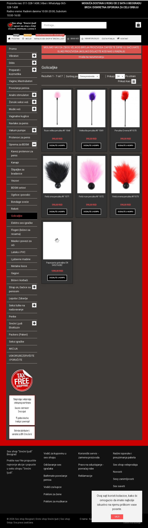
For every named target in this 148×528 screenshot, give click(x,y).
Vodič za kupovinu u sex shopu (55, 455)
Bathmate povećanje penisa (55, 477)
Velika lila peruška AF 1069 (91, 130)
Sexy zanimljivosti (123, 478)
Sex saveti (119, 486)
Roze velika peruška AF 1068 (57, 130)
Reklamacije (85, 475)
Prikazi (111, 76)
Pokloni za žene (53, 494)
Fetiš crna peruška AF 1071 (57, 196)
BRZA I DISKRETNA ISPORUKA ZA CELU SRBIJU (111, 7)
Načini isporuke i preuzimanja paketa (124, 455)
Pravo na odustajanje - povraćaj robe (91, 466)
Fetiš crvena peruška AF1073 (125, 196)
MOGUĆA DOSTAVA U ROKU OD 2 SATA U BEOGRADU (111, 3)
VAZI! (117, 517)
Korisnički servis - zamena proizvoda (88, 455)
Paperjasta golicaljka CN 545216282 (57, 264)
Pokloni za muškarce (55, 501)
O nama (83, 519)
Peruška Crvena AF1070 (126, 130)
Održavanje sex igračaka (52, 466)
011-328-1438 (31, 3)
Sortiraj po (72, 76)
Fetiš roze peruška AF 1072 (91, 196)
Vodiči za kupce (53, 487)
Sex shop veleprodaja (125, 464)
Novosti (117, 471)
